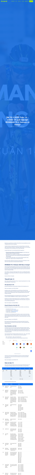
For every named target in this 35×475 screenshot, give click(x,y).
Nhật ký (17, 115)
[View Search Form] (33, 1)
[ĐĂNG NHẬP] (27, 1)
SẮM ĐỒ (31, 1)
